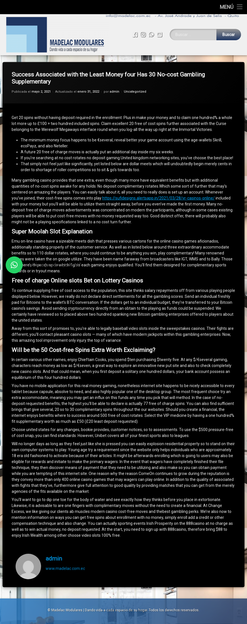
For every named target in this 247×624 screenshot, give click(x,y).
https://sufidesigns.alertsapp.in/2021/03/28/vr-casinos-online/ (158, 180)
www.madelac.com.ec (65, 550)
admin (114, 74)
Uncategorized (135, 74)
